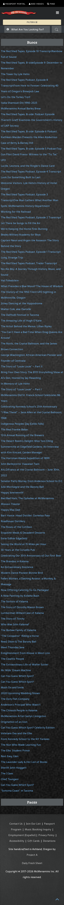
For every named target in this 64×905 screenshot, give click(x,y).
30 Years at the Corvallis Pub (18, 550)
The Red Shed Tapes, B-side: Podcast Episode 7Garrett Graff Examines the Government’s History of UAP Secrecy (31, 120)
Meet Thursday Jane (12, 647)
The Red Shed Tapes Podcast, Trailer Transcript (29, 263)
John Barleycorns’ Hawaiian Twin (20, 464)
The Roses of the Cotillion (16, 527)
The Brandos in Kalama (15, 561)
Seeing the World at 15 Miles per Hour (23, 544)
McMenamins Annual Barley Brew (21, 108)
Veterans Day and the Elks (16, 733)
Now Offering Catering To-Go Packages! (25, 590)
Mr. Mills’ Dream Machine (16, 670)
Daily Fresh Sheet (32, 863)
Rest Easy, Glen (9, 756)
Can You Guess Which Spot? (17, 676)
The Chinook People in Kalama (19, 710)
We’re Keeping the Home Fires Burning (24, 229)
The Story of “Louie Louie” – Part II (21, 366)
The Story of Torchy (12, 619)
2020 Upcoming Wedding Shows (20, 693)
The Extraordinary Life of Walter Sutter (24, 664)
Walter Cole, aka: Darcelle (16, 309)
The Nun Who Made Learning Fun (21, 745)
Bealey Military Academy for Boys (21, 234)
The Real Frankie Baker (14, 429)
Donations (49, 841)
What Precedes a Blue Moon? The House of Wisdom (32, 286)
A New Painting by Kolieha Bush (20, 596)
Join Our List (33, 824)
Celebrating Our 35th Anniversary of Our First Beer (31, 555)
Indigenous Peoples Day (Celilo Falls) (22, 424)
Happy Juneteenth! (12, 492)
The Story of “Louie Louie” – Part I (21, 389)
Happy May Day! (10, 510)
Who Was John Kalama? (15, 624)
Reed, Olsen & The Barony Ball (18, 641)
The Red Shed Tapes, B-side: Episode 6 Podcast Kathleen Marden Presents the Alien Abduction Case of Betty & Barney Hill (29, 137)
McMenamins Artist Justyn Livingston (23, 716)
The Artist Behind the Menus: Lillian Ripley (26, 326)
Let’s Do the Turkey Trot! (15, 97)
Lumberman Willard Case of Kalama (22, 613)
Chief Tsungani (9, 779)
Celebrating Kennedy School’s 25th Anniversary (29, 406)
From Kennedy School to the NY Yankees (25, 739)
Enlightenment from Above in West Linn (25, 653)
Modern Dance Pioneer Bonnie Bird (22, 573)
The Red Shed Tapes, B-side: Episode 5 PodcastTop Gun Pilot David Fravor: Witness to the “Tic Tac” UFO (31, 154)
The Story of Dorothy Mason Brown (22, 607)
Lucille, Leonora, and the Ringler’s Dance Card (27, 166)
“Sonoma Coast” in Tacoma (17, 791)
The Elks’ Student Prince (15, 750)
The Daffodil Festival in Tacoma (20, 315)
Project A (32, 855)
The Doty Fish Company (15, 699)
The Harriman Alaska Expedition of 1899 (25, 458)
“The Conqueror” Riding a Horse (20, 636)
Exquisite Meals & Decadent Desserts (23, 533)
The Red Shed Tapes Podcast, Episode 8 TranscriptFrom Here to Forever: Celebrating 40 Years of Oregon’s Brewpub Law (29, 85)
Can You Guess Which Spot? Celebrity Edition (28, 727)
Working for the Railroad (16, 212)
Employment (16, 835)
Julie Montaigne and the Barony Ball (22, 487)
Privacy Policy (46, 835)
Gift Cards (33, 841)
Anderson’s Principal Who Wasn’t (20, 705)
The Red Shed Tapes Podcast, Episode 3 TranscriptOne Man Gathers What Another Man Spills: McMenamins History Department (29, 200)
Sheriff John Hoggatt (13, 768)
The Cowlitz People (12, 659)
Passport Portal (14, 4)
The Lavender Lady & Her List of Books (24, 762)
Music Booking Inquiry (38, 829)
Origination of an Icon (14, 722)
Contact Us (16, 824)
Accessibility (16, 841)
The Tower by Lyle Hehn (15, 74)
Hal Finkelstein (10, 280)
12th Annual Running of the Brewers (22, 435)
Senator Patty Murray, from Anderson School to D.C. (32, 481)
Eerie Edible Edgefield (14, 538)
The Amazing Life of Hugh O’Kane (21, 320)
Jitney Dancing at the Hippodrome (21, 303)
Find (51, 4)
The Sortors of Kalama (14, 601)
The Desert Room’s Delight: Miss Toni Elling (27, 441)
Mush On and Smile (12, 687)
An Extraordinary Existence (17, 567)
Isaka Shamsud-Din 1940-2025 (19, 103)
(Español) (30, 835)
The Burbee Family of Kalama (18, 630)
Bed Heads (36, 4)
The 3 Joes (7, 773)
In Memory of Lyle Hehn (15, 384)
